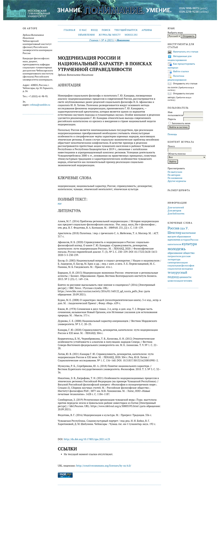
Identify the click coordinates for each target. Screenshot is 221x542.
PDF (60, 203)
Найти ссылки (181, 71)
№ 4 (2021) (107, 40)
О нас (83, 30)
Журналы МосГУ (110, 34)
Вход (94, 30)
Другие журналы (177, 181)
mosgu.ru (131, 34)
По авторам (174, 174)
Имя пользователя (175, 114)
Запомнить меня (181, 123)
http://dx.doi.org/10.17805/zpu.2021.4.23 (87, 439)
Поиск (106, 30)
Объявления (86, 34)
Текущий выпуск (126, 30)
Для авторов (174, 210)
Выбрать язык (175, 32)
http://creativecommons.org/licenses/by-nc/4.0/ (103, 465)
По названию (175, 177)
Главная (69, 30)
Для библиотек (176, 213)
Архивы (147, 30)
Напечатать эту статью (185, 51)
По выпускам (175, 171)
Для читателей (176, 207)
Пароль (172, 119)
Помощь (172, 134)
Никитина (123, 40)
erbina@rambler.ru (40, 104)
